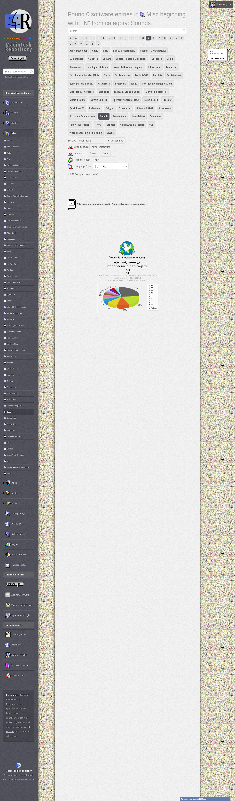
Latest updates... (16, 565)
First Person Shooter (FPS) (84, 75)
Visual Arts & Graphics (132, 124)
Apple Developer (78, 50)
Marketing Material (156, 92)
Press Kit (167, 100)
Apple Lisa (13, 493)
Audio (95, 50)
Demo (170, 59)
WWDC (110, 133)
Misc (10, 133)
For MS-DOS (141, 75)
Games (11, 112)
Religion (109, 108)
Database (157, 59)
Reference (94, 108)
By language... (15, 534)
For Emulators (122, 75)
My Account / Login (17, 615)
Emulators (171, 67)
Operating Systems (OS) (126, 100)
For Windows (174, 75)
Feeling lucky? (15, 513)
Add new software (17, 594)
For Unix (157, 75)
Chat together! (15, 634)
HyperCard (120, 83)
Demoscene (76, 67)
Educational (154, 67)
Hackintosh (104, 83)
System (12, 123)
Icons (134, 83)
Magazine (104, 92)
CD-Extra (93, 59)
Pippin (11, 483)
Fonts (107, 75)
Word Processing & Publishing (86, 133)
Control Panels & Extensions (131, 59)
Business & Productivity (153, 50)
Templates (155, 116)
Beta (105, 50)
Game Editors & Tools (81, 83)
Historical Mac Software (18, 93)
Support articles (16, 655)
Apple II (12, 503)
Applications (14, 102)
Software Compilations (82, 116)
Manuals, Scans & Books (127, 92)
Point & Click (151, 100)
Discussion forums (17, 665)
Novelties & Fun (99, 100)
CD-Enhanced (76, 59)
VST (151, 124)
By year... (12, 544)
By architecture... (16, 554)
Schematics (125, 108)
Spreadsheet (138, 116)
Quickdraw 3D (77, 108)
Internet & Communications (157, 83)
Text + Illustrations (80, 124)
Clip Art (107, 59)
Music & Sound (78, 100)
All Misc (9, 140)
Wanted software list (18, 605)
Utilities (111, 124)
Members (13, 644)
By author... (13, 523)
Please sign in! (221, 4)
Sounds (104, 116)
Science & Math (145, 108)
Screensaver (165, 108)
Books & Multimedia (124, 50)
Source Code (119, 116)
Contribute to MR (14, 574)
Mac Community (14, 625)
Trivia (98, 124)
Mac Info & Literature (82, 92)
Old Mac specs (15, 675)
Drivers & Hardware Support (128, 67)
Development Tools (97, 67)
